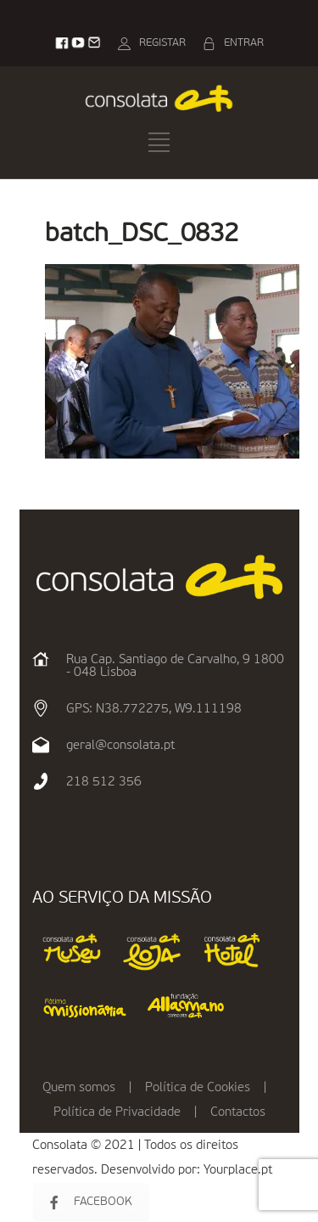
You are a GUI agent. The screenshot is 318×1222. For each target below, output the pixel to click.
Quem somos (78, 1087)
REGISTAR (162, 42)
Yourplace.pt (238, 1169)
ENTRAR (244, 42)
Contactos (237, 1112)
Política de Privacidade (117, 1112)
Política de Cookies (197, 1087)
